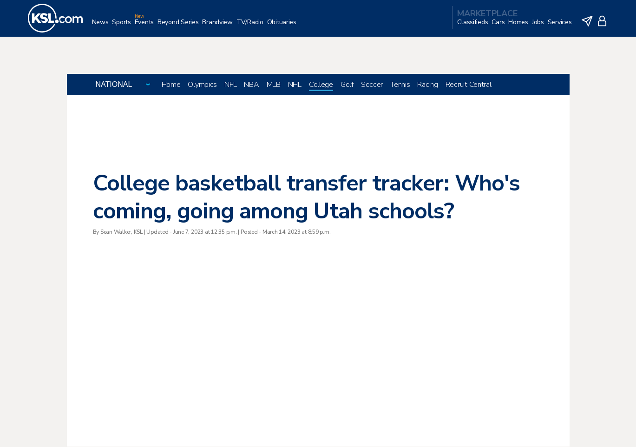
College (321, 85)
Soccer (372, 85)
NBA (251, 85)
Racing (427, 85)
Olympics (202, 85)
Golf (347, 85)
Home (171, 85)
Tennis (400, 85)
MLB (274, 85)
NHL (295, 85)
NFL (230, 85)
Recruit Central (469, 85)
